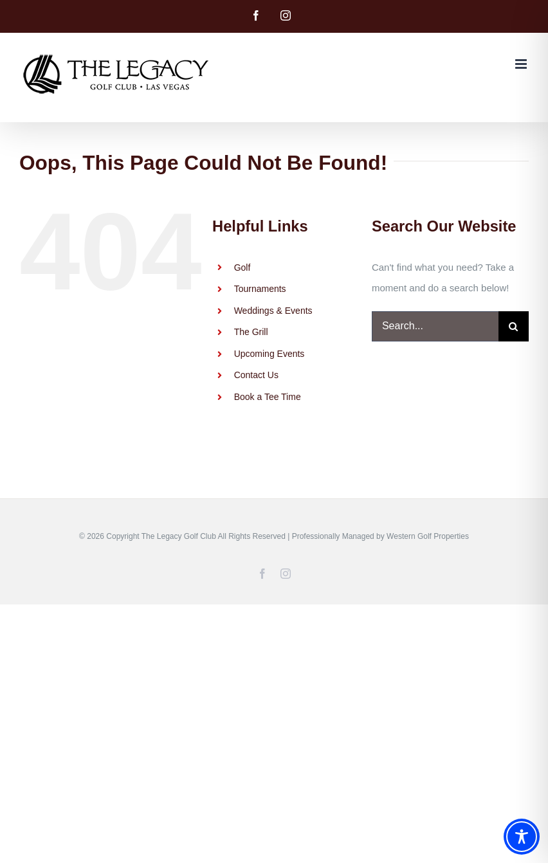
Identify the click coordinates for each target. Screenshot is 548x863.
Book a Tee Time (267, 397)
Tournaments (260, 289)
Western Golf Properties (428, 536)
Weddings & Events (273, 310)
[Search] (513, 326)
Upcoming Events (269, 354)
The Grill (251, 332)
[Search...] (435, 326)
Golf (242, 267)
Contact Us (256, 375)
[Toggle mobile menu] (522, 64)
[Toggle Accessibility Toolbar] (521, 836)
